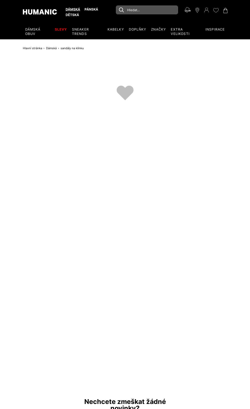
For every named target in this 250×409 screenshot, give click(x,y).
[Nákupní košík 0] (225, 10)
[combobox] (147, 9)
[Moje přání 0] (215, 10)
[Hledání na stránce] (147, 9)
